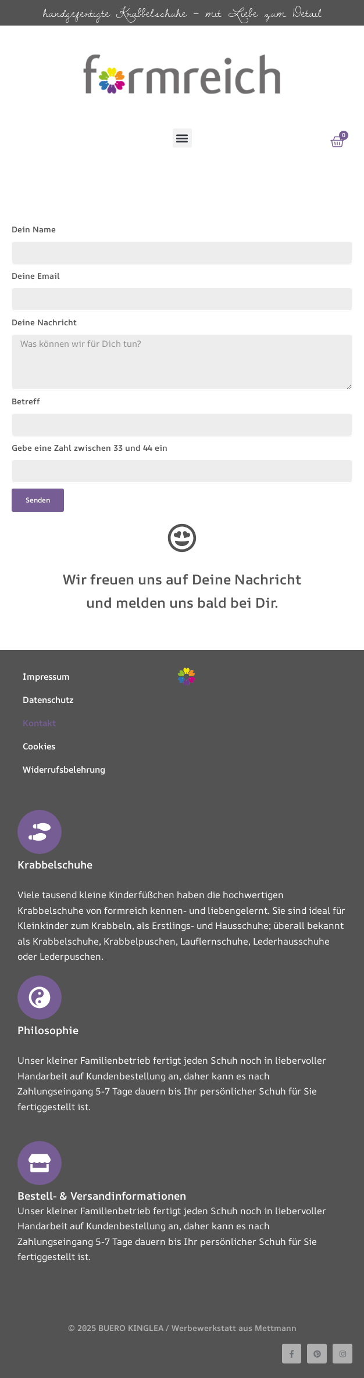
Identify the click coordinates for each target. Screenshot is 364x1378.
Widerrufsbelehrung (64, 769)
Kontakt (39, 723)
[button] (182, 138)
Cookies (39, 746)
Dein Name (34, 229)
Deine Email (36, 275)
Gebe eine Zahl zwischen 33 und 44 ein (89, 447)
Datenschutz (48, 700)
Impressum (46, 676)
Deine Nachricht (44, 322)
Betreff (26, 401)
